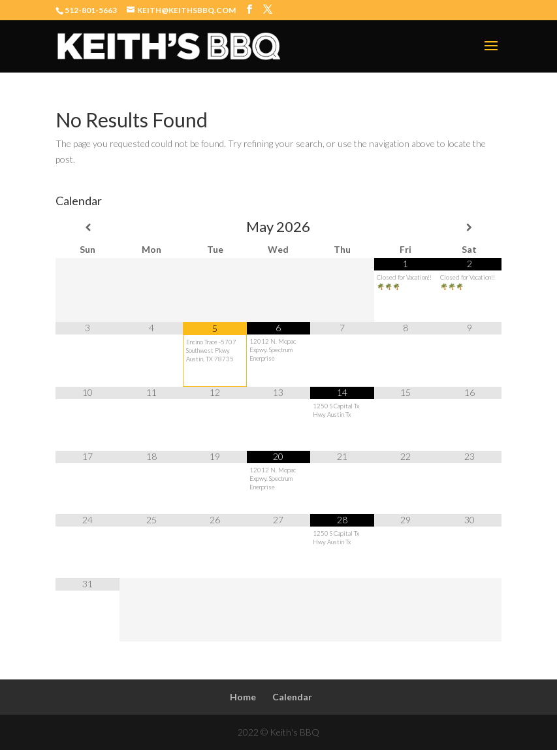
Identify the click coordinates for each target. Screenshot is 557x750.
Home (243, 696)
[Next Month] (469, 227)
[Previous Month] (87, 227)
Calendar (292, 696)
